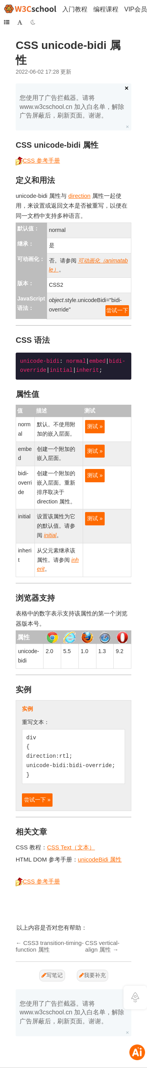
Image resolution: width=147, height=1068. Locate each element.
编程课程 (105, 9)
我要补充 (92, 975)
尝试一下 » (37, 799)
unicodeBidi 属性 (100, 859)
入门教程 (74, 9)
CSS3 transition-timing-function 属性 (49, 946)
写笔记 (52, 975)
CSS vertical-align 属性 (102, 946)
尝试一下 (117, 310)
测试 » (95, 426)
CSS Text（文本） (71, 847)
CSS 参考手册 (38, 160)
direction (79, 195)
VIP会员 (135, 9)
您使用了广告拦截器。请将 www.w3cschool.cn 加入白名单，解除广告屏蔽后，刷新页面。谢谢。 (72, 106)
